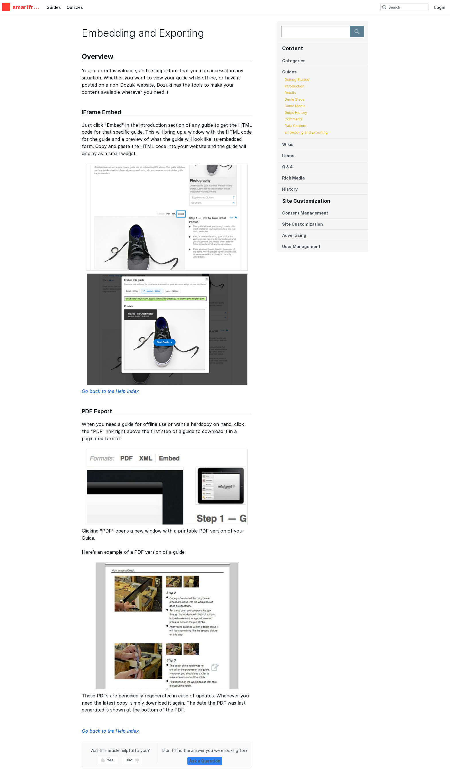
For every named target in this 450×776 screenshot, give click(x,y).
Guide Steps (294, 99)
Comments (293, 119)
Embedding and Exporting (306, 132)
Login (439, 7)
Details (290, 93)
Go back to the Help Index (110, 391)
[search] (384, 7)
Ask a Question (204, 761)
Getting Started (296, 79)
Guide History (295, 112)
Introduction (294, 86)
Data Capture (295, 126)
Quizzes (75, 7)
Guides (53, 7)
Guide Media (294, 106)
